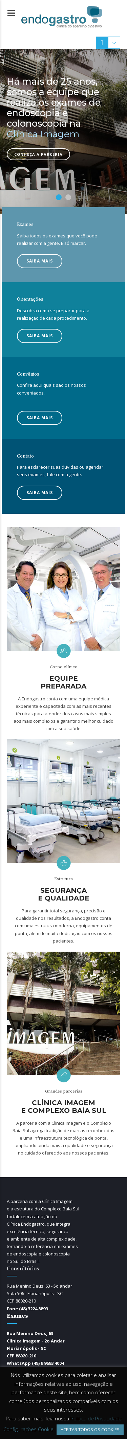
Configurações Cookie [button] (28, 1429)
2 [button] (68, 197)
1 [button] (59, 197)
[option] (63, 131)
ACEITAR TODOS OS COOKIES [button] (90, 1429)
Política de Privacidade (96, 1418)
